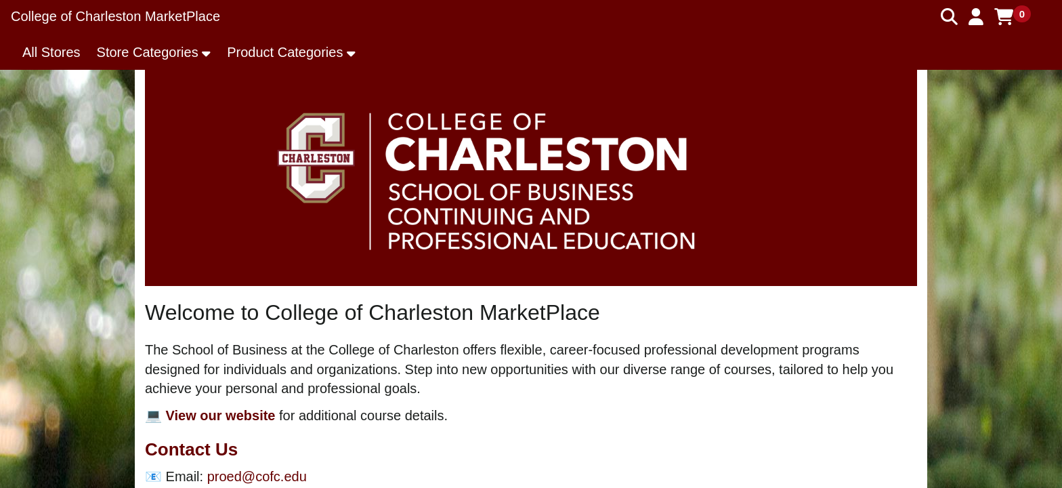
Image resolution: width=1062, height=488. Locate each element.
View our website (221, 415)
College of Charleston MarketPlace (115, 16)
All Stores (51, 52)
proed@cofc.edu (257, 476)
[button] (976, 17)
